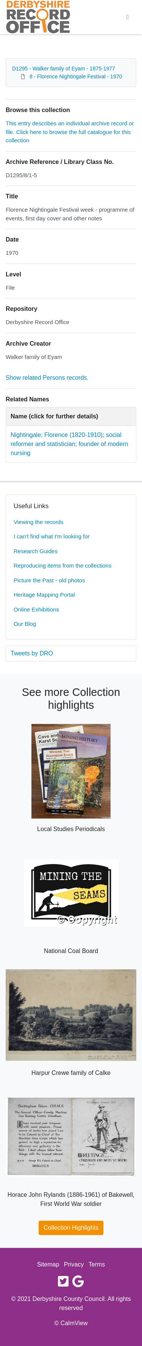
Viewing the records (38, 522)
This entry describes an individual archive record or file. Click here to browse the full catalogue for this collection (70, 131)
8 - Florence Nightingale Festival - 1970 (76, 76)
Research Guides (36, 551)
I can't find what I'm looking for (52, 536)
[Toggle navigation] (127, 17)
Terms (97, 1264)
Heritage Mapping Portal (44, 594)
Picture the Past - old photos (49, 580)
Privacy (74, 1264)
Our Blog (25, 624)
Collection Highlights (71, 1227)
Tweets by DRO (32, 653)
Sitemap (48, 1264)
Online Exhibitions (36, 609)
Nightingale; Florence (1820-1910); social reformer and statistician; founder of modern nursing (69, 444)
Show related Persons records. (47, 377)
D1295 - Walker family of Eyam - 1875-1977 (63, 69)
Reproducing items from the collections (62, 565)
